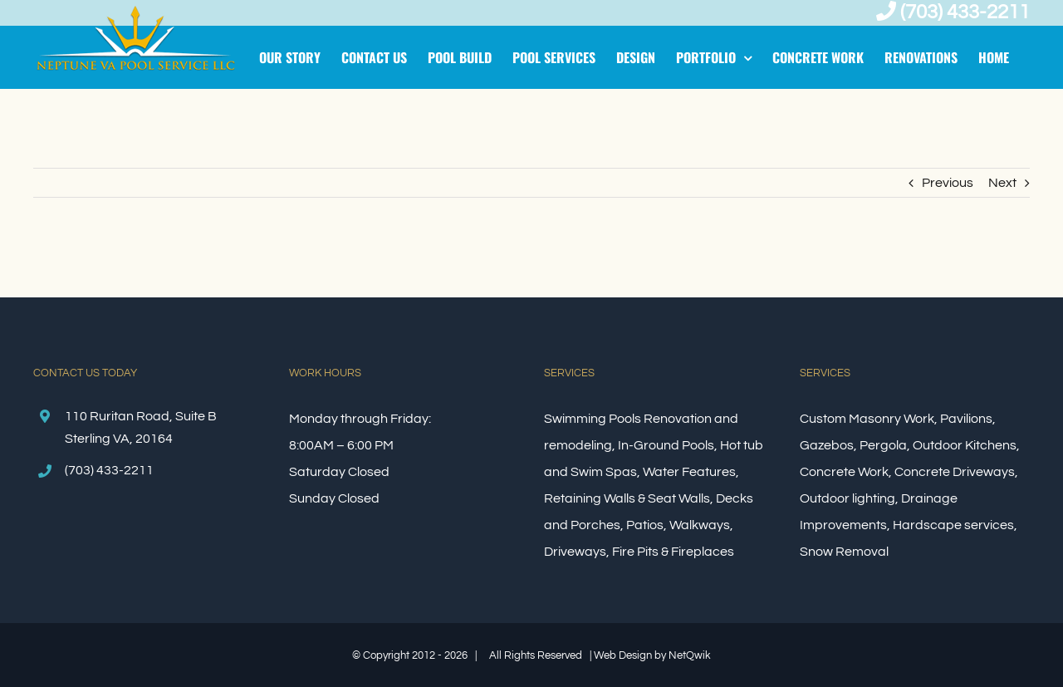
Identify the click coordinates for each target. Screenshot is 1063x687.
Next (1002, 182)
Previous (947, 182)
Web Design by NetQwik (652, 655)
